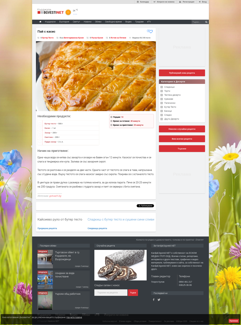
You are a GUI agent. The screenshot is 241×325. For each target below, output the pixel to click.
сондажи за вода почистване (64, 274)
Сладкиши (169, 86)
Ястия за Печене (118, 37)
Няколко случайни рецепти (182, 129)
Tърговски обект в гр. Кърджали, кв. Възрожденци (67, 256)
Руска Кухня (97, 37)
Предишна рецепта (47, 228)
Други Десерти (171, 118)
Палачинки (169, 102)
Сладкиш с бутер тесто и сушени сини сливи (121, 219)
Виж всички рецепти (182, 139)
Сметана (49, 137)
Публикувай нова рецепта (182, 73)
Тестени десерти (172, 94)
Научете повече (74, 317)
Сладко (168, 114)
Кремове (168, 98)
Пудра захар (51, 141)
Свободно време (113, 21)
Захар (48, 132)
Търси (133, 293)
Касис (48, 128)
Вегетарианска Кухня (74, 37)
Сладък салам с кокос (107, 285)
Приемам (234, 321)
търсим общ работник (68, 293)
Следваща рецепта (97, 228)
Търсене (182, 149)
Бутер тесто (50, 123)
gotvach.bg (55, 195)
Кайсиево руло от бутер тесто (60, 219)
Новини (87, 21)
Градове (139, 21)
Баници (168, 110)
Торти (167, 90)
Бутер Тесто (47, 37)
